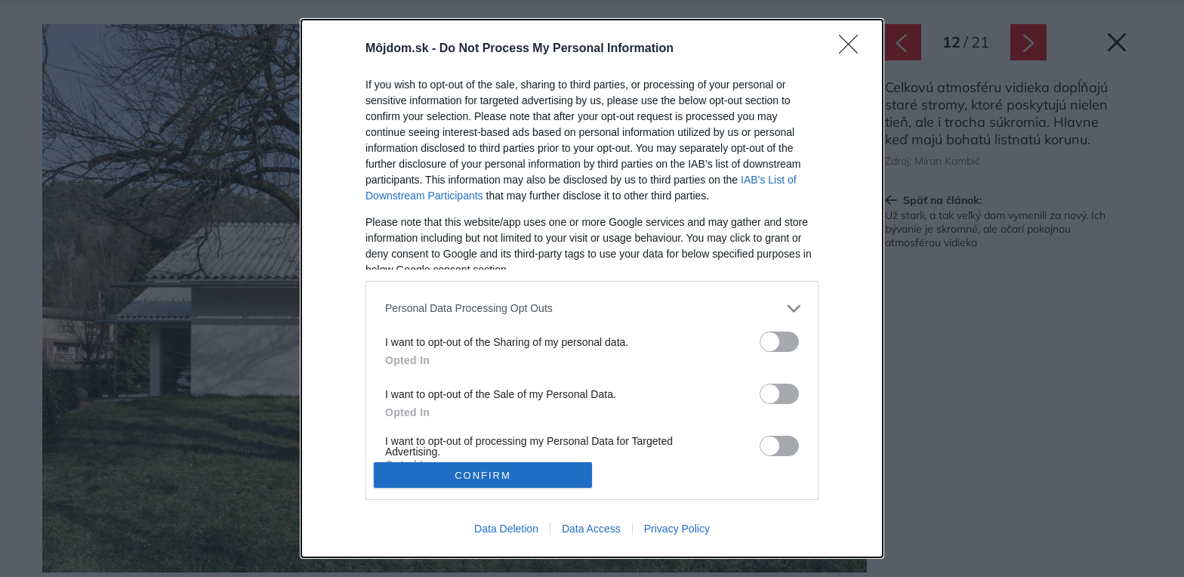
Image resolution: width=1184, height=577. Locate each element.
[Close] (853, 49)
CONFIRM (483, 475)
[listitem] (592, 308)
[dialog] (592, 288)
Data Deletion (506, 529)
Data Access (591, 529)
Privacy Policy (677, 529)
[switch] (779, 342)
